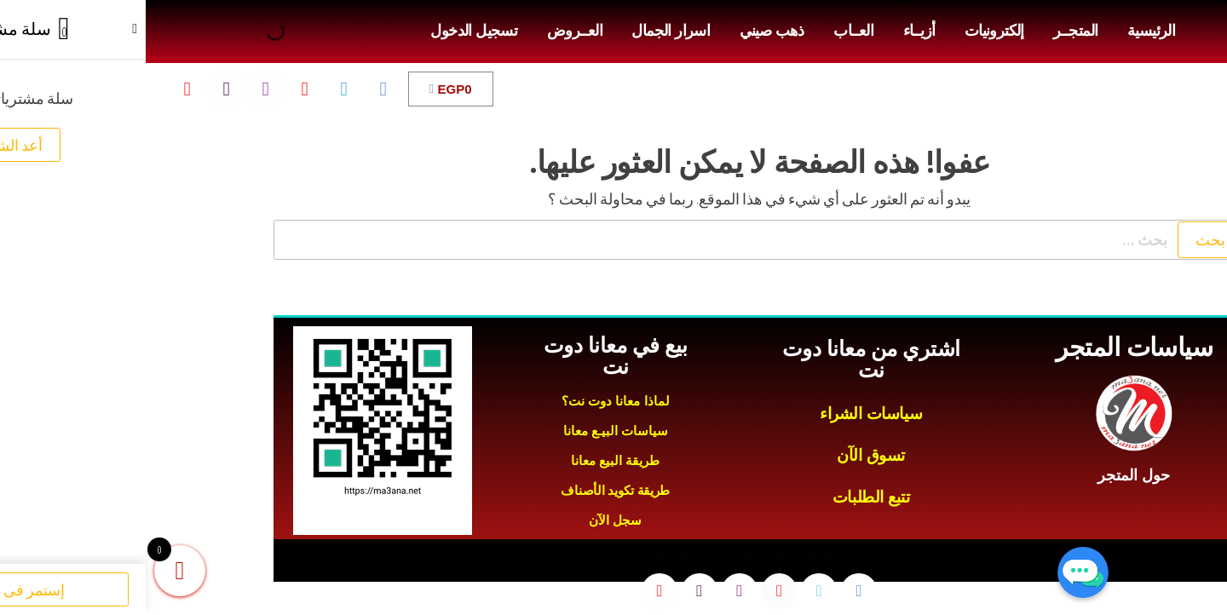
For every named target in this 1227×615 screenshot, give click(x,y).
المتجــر (929, 30)
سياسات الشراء (725, 413)
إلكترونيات (848, 30)
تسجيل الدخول (328, 30)
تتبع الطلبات (725, 497)
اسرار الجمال (525, 30)
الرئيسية (1005, 30)
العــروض (429, 30)
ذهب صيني (626, 30)
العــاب (708, 30)
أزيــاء (774, 30)
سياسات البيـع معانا (470, 430)
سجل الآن (469, 520)
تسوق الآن (725, 455)
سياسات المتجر (989, 347)
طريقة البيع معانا (469, 460)
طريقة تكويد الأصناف (469, 490)
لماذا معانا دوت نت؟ (470, 401)
